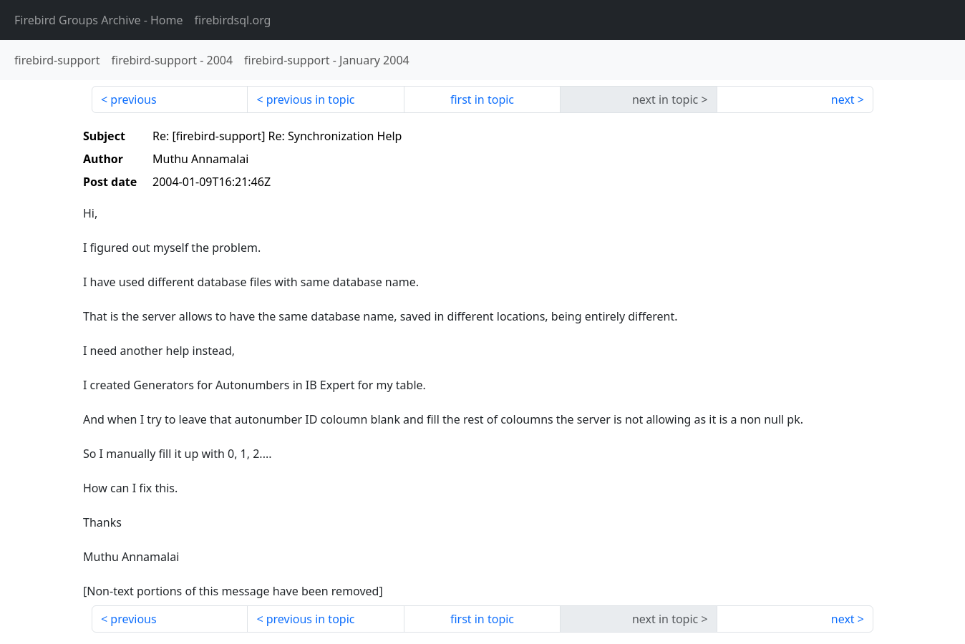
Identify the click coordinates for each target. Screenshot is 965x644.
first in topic (482, 99)
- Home (98, 20)
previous (133, 99)
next (843, 99)
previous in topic (310, 99)
